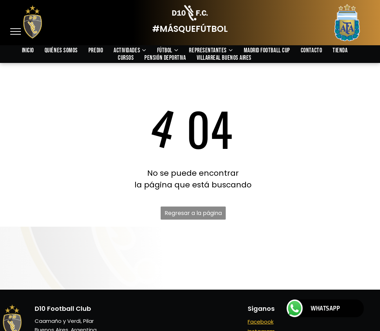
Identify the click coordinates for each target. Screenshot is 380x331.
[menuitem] (33, 50)
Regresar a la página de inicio (193, 214)
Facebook (261, 321)
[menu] (15, 31)
